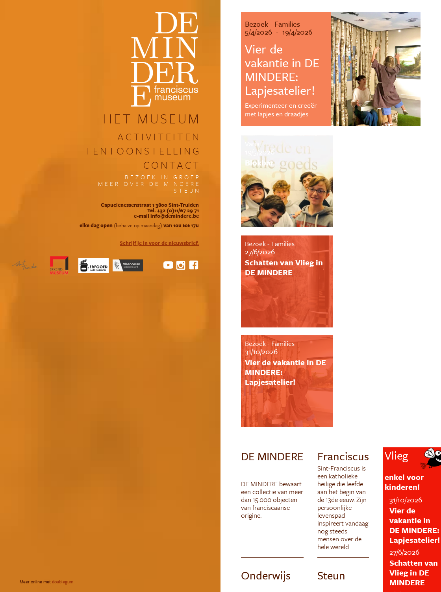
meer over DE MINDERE (149, 183)
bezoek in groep (163, 177)
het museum (152, 118)
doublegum (63, 581)
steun (187, 190)
